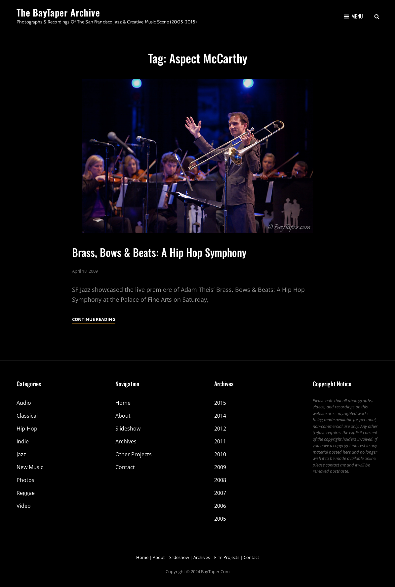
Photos (25, 480)
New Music (30, 467)
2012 (220, 428)
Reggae (26, 493)
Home (123, 402)
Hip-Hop (27, 428)
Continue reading (93, 319)
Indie (23, 441)
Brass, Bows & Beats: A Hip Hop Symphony (159, 252)
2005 (220, 518)
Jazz (21, 454)
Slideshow (127, 428)
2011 (220, 441)
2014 (220, 415)
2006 (220, 505)
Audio (24, 402)
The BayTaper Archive (58, 12)
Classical (27, 415)
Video (24, 505)
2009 (220, 467)
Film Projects (226, 557)
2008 (220, 480)
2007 (220, 493)
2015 (220, 402)
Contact (125, 467)
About (123, 415)
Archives (126, 441)
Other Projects (133, 454)
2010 (220, 454)
